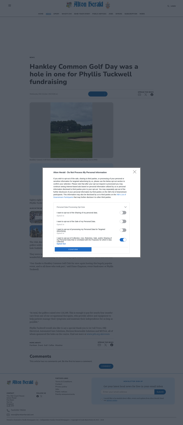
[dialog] (91, 212)
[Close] (135, 172)
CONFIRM (73, 249)
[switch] (123, 212)
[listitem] (91, 207)
